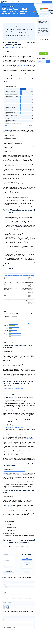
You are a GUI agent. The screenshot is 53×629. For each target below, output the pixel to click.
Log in (40, 1)
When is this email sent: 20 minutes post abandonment (14, 471)
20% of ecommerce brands (15, 162)
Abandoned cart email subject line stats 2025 (43, 24)
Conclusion (39, 33)
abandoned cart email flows (22, 65)
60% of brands (11, 355)
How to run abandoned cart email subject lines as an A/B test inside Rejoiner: (43, 31)
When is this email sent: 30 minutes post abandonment (14, 427)
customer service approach (13, 397)
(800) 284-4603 (49, 0)
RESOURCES (4, 6)
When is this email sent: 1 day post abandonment (13, 352)
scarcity (12, 436)
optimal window (18, 168)
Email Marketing (10, 6)
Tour (8, 1)
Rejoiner (32, 71)
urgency (16, 436)
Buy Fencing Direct (19, 368)
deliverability (21, 50)
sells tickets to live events (22, 430)
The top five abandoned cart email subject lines (43, 29)
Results (12, 1)
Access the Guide (43, 53)
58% (18, 225)
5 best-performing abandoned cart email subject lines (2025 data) (43, 22)
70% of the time (16, 186)
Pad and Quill (6, 473)
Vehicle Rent (10, 505)
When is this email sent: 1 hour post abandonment (13, 388)
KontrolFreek (12, 410)
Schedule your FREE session (47, 2)
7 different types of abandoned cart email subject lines (43, 26)
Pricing (16, 1)
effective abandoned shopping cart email (11, 47)
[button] (20, 2)
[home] (4, 2)
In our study (5, 130)
